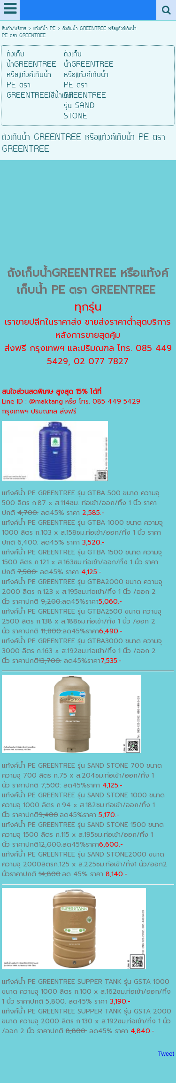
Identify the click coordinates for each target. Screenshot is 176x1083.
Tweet (166, 1053)
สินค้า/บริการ (14, 28)
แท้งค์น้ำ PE (44, 28)
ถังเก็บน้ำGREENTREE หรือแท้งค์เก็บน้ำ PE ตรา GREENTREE (87, 281)
